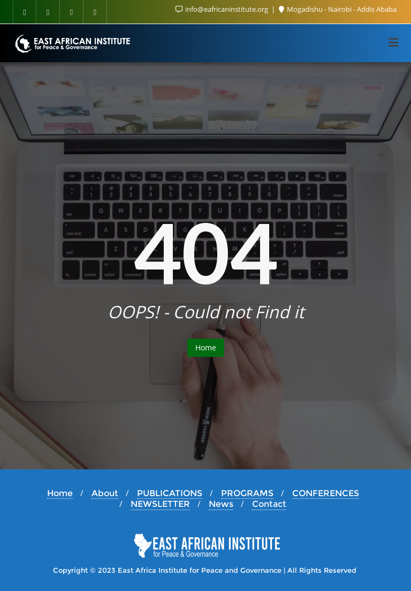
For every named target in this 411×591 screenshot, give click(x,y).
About (105, 493)
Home (205, 347)
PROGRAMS (247, 493)
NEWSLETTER (160, 504)
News (221, 504)
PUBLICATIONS (169, 493)
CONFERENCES (325, 493)
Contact (269, 504)
